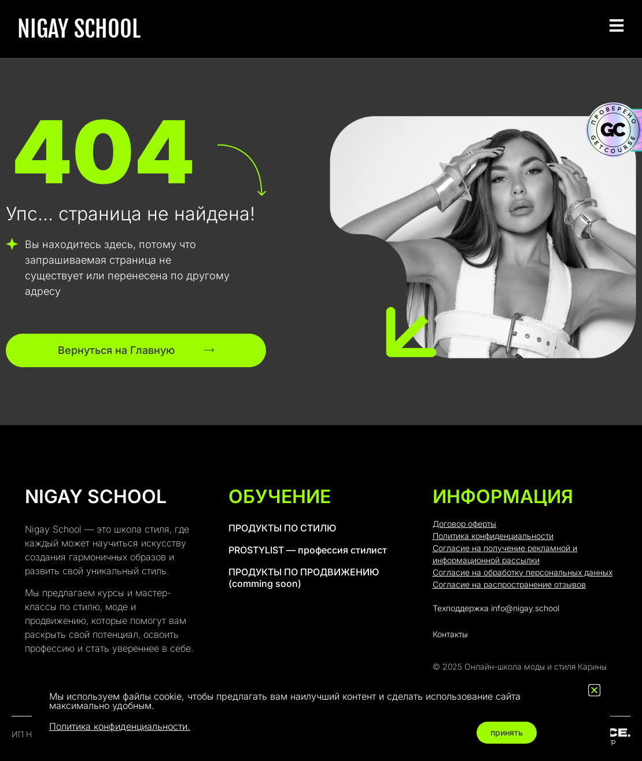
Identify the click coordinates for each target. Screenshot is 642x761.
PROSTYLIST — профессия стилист (307, 550)
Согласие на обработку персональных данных (523, 572)
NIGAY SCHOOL (79, 28)
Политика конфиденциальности (493, 536)
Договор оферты (464, 524)
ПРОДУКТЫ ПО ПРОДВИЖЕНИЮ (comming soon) (303, 577)
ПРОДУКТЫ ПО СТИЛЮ (282, 528)
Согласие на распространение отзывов (509, 584)
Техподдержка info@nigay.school (496, 608)
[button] (594, 690)
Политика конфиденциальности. (119, 726)
